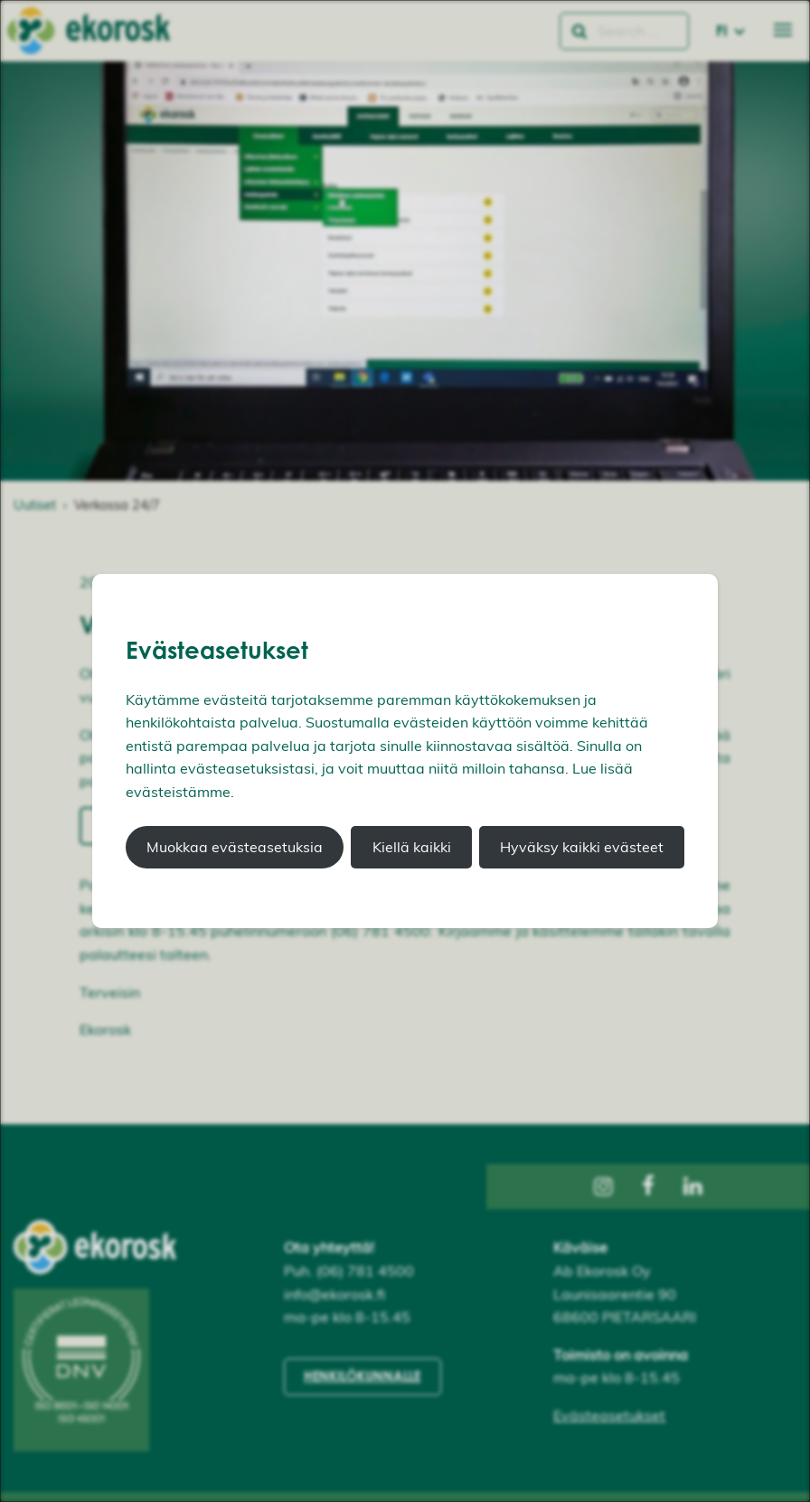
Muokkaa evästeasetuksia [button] (234, 847)
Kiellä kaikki (411, 847)
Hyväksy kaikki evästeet (582, 847)
